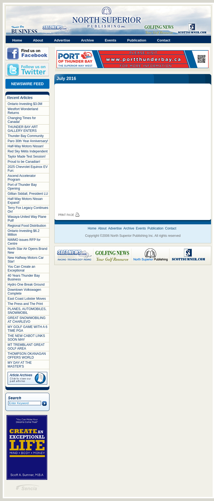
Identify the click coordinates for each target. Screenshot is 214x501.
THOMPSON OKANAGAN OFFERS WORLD (27, 355)
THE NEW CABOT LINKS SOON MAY (26, 338)
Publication (136, 40)
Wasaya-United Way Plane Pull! (27, 218)
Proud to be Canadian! (24, 162)
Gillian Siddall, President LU (28, 194)
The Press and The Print (25, 304)
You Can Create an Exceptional (21, 268)
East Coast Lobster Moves (27, 299)
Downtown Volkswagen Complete (24, 291)
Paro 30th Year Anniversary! (28, 141)
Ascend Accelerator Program (22, 177)
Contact (163, 40)
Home (17, 40)
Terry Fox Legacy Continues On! (28, 209)
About (38, 40)
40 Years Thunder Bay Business (24, 277)
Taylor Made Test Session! (27, 156)
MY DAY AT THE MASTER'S (20, 364)
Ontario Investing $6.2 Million (23, 233)
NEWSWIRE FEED (27, 84)
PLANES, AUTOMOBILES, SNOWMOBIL (27, 311)
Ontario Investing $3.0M (25, 104)
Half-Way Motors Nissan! (25, 146)
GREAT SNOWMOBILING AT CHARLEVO (27, 320)
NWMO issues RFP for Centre (24, 241)
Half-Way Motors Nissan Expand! (25, 201)
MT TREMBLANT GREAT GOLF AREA (26, 346)
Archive (87, 40)
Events (111, 40)
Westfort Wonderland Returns (23, 111)
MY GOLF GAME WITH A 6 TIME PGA (27, 329)
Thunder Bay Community (26, 136)
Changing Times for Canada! (22, 120)
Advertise (62, 40)
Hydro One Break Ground (26, 284)
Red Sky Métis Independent (28, 151)
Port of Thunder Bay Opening (22, 186)
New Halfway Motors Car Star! (26, 259)
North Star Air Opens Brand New (27, 250)
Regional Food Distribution (27, 226)
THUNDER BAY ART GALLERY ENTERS (23, 129)
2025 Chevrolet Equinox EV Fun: (28, 169)
